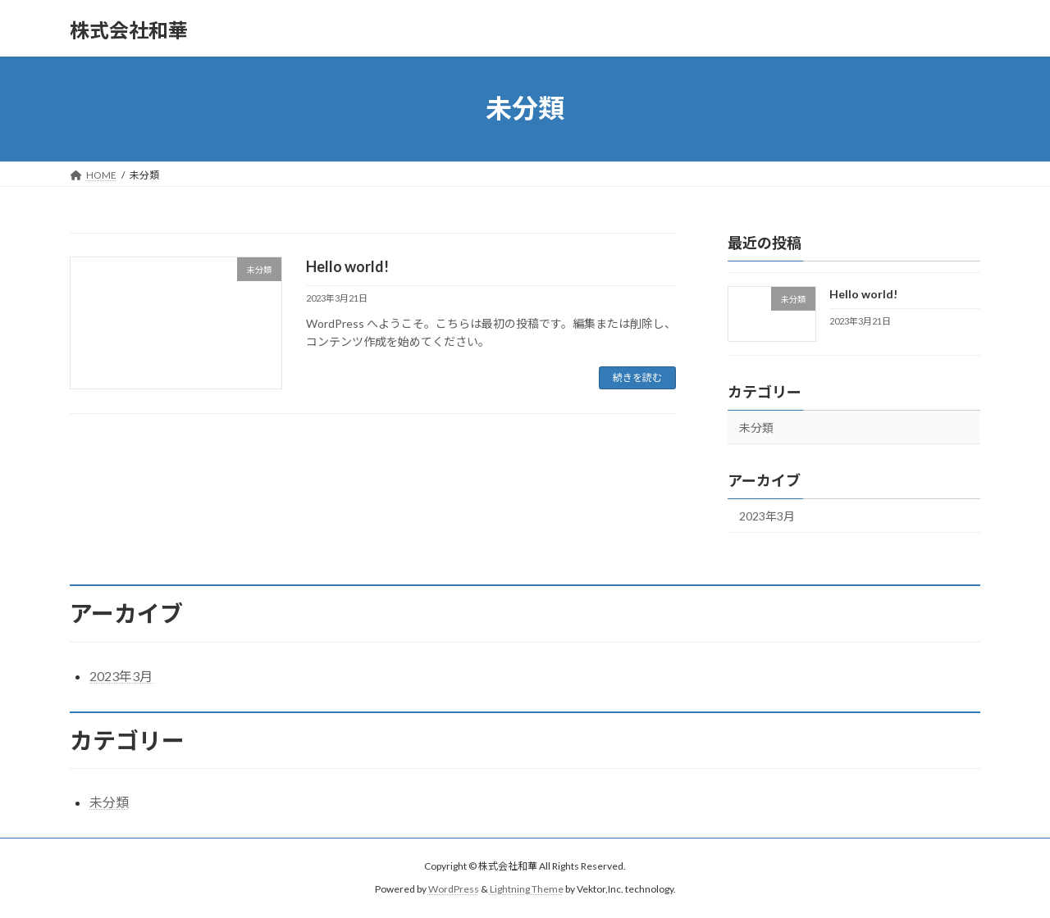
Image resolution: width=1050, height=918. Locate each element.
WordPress (453, 889)
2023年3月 (767, 516)
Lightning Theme (527, 889)
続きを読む (637, 377)
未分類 (756, 427)
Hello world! (347, 266)
